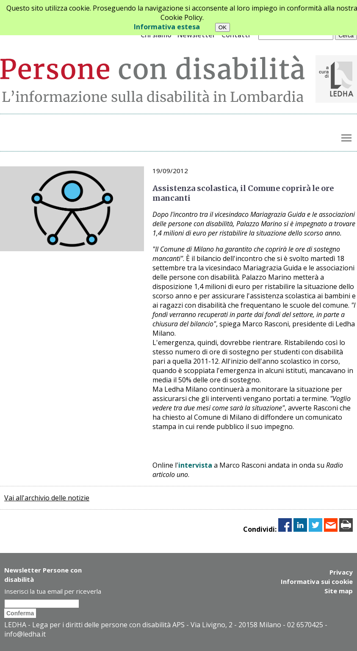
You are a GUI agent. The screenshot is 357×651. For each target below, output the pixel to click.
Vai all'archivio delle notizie (46, 497)
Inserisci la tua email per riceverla (52, 591)
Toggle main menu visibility (347, 136)
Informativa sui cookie (317, 581)
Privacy (341, 572)
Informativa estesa (167, 26)
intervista (195, 465)
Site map (338, 590)
